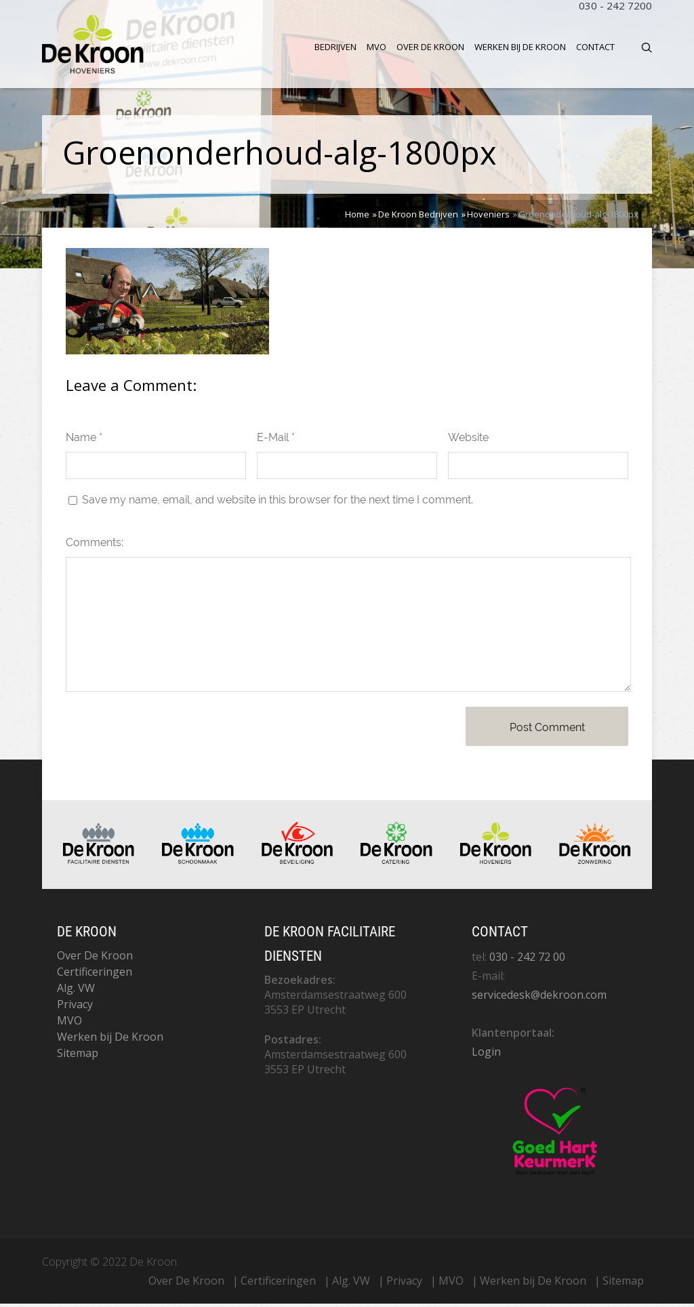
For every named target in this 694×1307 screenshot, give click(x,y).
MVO (376, 47)
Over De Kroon (430, 47)
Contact (595, 47)
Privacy (75, 1007)
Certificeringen (94, 975)
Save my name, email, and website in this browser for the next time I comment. (277, 503)
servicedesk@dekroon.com (539, 998)
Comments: (94, 545)
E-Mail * (276, 440)
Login (486, 1054)
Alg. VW (76, 991)
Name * (84, 440)
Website (468, 440)
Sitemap (77, 1056)
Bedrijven (335, 47)
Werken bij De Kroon (520, 47)
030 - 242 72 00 (527, 960)
